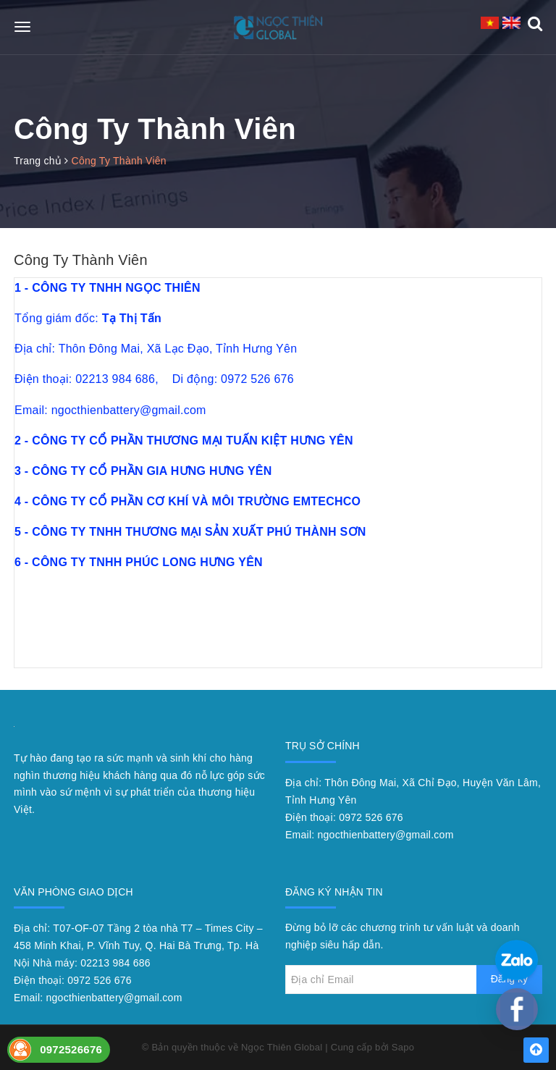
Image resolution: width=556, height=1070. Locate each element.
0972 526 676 (371, 817)
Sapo (403, 1047)
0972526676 (71, 1049)
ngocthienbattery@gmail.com (386, 835)
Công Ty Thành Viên (81, 260)
